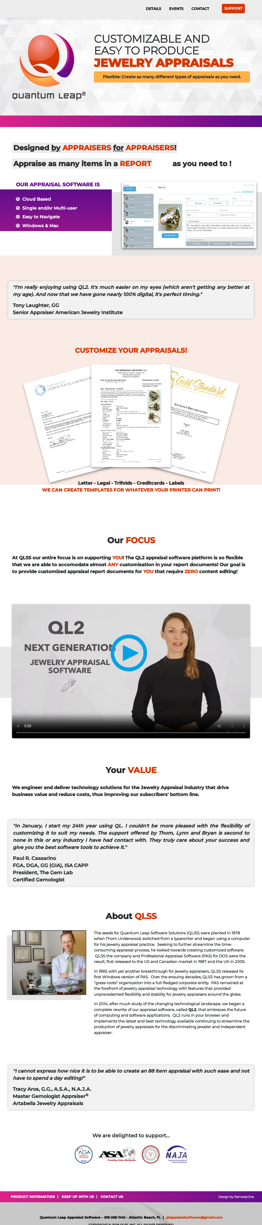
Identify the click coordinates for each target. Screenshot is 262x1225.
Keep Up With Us (78, 1197)
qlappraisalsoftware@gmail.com (194, 1217)
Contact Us (112, 1197)
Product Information (33, 1197)
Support (233, 8)
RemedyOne (244, 1197)
